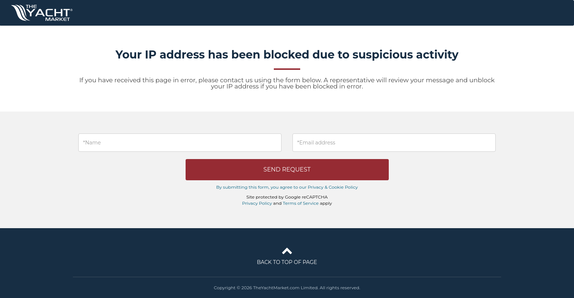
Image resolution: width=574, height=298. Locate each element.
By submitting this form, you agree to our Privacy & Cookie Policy (287, 187)
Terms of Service (301, 203)
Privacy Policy (257, 203)
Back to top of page (287, 254)
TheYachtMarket (41, 13)
